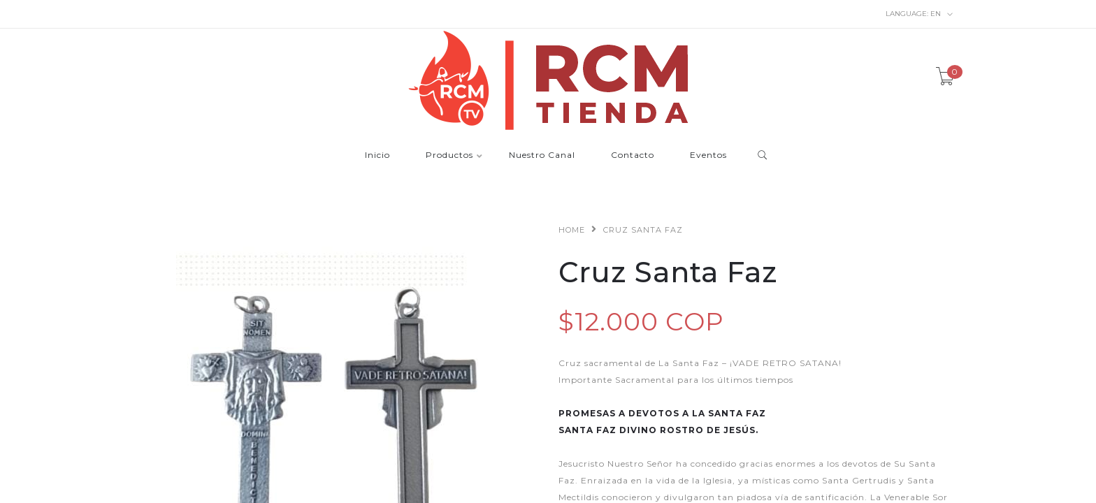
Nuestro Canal (542, 155)
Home (571, 230)
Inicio (377, 155)
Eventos (708, 155)
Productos (449, 155)
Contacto (632, 155)
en (919, 14)
